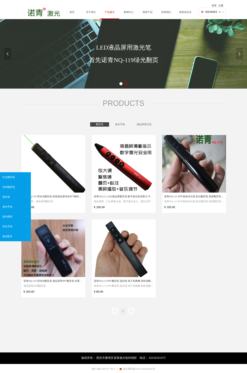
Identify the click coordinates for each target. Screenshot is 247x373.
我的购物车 (211, 11)
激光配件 (15, 236)
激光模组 (15, 216)
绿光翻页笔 (15, 187)
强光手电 (15, 226)
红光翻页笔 (15, 177)
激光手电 (120, 124)
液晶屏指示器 (144, 124)
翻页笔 (99, 124)
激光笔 (15, 196)
